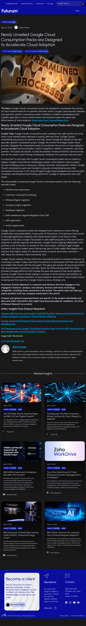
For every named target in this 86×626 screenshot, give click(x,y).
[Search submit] (83, 3)
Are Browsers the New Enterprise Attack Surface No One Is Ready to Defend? (64, 418)
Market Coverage (8, 21)
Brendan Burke (12, 499)
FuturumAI (10, 434)
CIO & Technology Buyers (12, 51)
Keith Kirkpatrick (55, 498)
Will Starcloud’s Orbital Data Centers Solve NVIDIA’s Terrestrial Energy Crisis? (21, 542)
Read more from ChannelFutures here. (50, 120)
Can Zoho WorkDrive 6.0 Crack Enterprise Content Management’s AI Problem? (64, 480)
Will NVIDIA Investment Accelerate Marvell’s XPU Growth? (19, 478)
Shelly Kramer (24, 27)
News (20, 411)
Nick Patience (54, 560)
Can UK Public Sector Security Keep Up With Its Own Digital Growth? (20, 417)
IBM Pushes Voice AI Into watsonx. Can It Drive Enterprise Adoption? (63, 541)
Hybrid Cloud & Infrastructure (36, 51)
